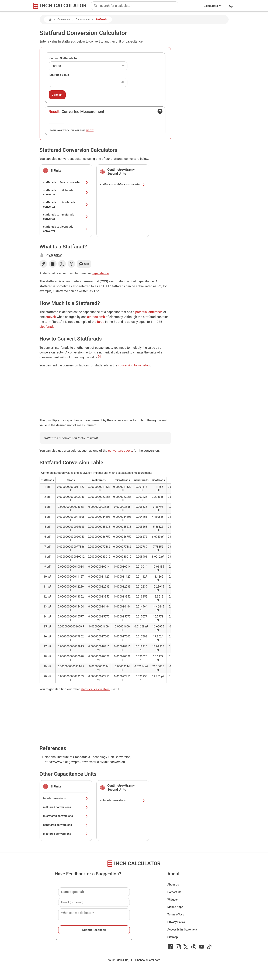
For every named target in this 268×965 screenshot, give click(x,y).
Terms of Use (175, 914)
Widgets (172, 899)
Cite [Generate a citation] (84, 264)
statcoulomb (96, 317)
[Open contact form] (160, 111)
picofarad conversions (65, 833)
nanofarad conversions (65, 825)
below (89, 130)
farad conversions (65, 798)
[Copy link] (43, 264)
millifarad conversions (65, 807)
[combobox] (139, 6)
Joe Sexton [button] (55, 254)
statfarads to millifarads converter (65, 192)
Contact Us (174, 892)
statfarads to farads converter (65, 182)
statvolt (51, 317)
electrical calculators (95, 689)
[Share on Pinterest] (71, 264)
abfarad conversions (122, 800)
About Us (173, 884)
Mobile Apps (175, 907)
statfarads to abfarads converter (122, 184)
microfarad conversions (65, 816)
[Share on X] (62, 264)
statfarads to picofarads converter (65, 229)
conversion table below (134, 365)
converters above (120, 450)
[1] (99, 356)
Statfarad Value (59, 75)
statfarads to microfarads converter (65, 204)
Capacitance (82, 19)
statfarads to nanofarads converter (65, 217)
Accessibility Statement (182, 929)
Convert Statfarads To (63, 58)
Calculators (212, 6)
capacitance (100, 273)
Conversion (63, 19)
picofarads (47, 326)
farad (100, 322)
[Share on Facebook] (53, 264)
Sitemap (172, 937)
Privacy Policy (176, 922)
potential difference (148, 312)
